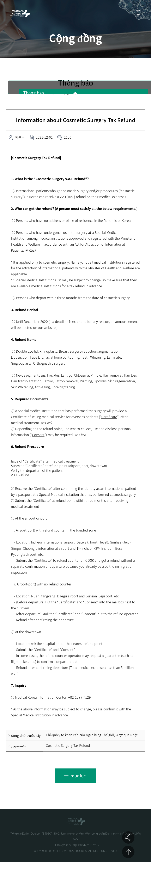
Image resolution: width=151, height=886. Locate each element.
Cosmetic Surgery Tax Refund (68, 745)
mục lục (78, 776)
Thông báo (33, 93)
